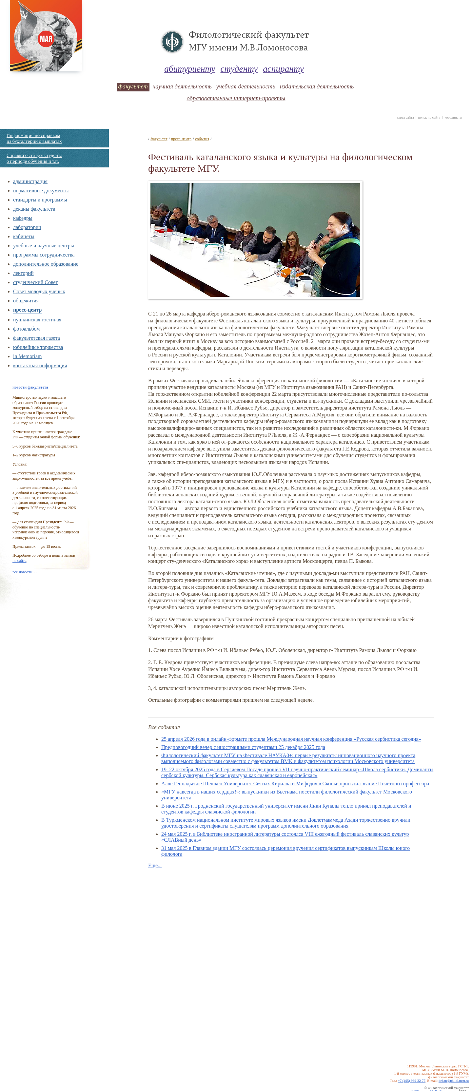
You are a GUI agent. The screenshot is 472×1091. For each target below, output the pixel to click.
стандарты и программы (40, 199)
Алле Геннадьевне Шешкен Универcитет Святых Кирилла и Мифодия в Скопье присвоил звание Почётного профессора (295, 783)
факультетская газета (36, 338)
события (202, 139)
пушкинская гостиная (37, 319)
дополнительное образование (45, 264)
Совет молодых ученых (39, 291)
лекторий (23, 273)
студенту (239, 69)
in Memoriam (27, 356)
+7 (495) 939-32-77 (411, 1080)
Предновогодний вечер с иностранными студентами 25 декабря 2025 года (243, 747)
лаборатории (27, 227)
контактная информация (40, 365)
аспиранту (283, 69)
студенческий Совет (35, 282)
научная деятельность (182, 86)
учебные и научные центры (43, 245)
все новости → (24, 572)
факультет (133, 86)
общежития (26, 300)
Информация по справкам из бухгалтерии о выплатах (34, 138)
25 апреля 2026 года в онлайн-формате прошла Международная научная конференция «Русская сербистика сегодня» (291, 739)
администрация (30, 181)
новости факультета (30, 387)
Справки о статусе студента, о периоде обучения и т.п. (35, 158)
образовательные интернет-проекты (236, 98)
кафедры (22, 218)
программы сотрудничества (43, 255)
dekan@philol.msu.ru (454, 1080)
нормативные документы (41, 190)
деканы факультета (34, 209)
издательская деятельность (317, 86)
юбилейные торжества (38, 347)
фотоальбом (26, 329)
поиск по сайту (429, 117)
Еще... (155, 865)
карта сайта (405, 117)
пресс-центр (27, 310)
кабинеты (23, 236)
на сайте (19, 560)
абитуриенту (189, 69)
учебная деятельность (245, 86)
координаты (453, 117)
